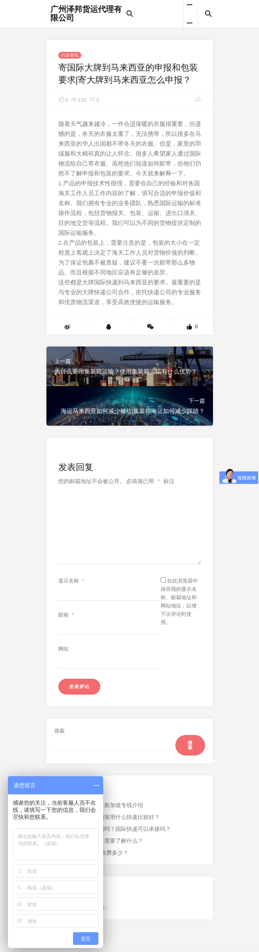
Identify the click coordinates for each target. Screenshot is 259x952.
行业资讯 (70, 55)
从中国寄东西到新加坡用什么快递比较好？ (107, 817)
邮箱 (67, 615)
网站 (63, 649)
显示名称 (72, 581)
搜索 (59, 731)
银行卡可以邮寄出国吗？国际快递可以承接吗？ (112, 829)
